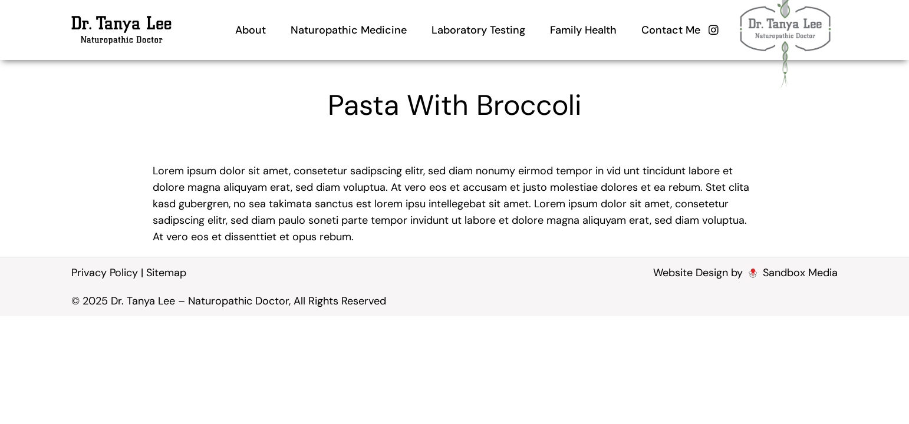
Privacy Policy (104, 273)
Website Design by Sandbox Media (745, 273)
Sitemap (166, 273)
